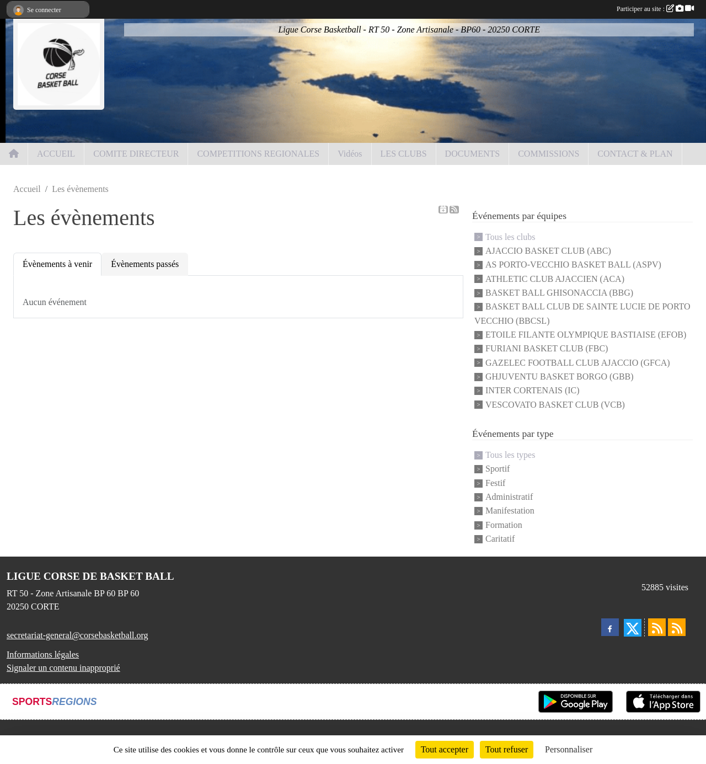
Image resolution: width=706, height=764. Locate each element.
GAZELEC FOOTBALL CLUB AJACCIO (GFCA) (577, 362)
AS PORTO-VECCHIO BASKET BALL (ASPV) (573, 265)
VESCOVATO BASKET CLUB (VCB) (555, 404)
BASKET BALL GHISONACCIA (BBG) (559, 292)
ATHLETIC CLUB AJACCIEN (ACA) (554, 279)
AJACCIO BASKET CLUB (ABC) (548, 250)
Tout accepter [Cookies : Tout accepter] (444, 749)
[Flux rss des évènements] (677, 627)
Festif (495, 483)
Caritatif (500, 538)
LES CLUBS (404, 153)
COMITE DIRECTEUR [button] (136, 153)
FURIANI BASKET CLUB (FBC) (546, 349)
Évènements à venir (57, 264)
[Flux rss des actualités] (657, 627)
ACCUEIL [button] (56, 153)
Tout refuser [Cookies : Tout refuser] (506, 749)
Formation (503, 525)
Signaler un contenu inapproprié (63, 667)
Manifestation (509, 511)
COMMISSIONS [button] (548, 153)
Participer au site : (655, 9)
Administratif (509, 496)
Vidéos (350, 153)
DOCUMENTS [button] (472, 153)
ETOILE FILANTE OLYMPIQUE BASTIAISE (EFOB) (585, 334)
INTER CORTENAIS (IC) (532, 391)
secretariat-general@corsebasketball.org (77, 635)
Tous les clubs (510, 237)
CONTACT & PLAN (634, 153)
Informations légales (43, 654)
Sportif (497, 469)
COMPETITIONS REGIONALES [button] (258, 153)
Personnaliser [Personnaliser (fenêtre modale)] (568, 749)
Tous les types (510, 455)
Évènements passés (145, 264)
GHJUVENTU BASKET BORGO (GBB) (559, 376)
